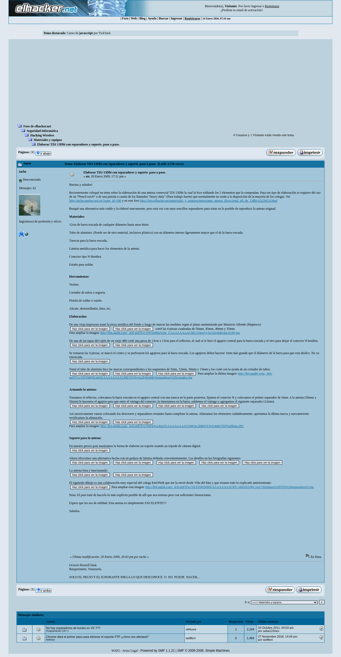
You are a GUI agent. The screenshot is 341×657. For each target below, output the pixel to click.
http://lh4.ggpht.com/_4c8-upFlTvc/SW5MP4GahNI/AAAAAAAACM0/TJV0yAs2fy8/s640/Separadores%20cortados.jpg (170, 375)
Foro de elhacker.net (37, 126)
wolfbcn (191, 638)
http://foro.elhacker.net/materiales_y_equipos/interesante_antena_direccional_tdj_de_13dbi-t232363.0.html (209, 200)
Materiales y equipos (48, 140)
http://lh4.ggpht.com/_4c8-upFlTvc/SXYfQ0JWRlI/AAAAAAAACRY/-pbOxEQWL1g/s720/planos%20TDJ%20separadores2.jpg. (229, 487)
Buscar (163, 18)
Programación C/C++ (57, 631)
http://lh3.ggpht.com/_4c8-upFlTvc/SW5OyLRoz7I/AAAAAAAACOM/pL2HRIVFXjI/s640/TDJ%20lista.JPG (172, 426)
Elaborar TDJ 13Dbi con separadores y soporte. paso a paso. (78, 144)
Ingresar (256, 6)
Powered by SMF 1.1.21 (157, 650)
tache (22, 171)
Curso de (80, 33)
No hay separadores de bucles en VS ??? (73, 628)
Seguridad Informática (42, 131)
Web (134, 18)
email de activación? (249, 10)
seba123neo (271, 630)
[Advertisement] (170, 83)
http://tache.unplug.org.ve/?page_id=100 (95, 200)
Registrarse (192, 18)
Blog (142, 18)
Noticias (50, 639)
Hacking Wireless (42, 135)
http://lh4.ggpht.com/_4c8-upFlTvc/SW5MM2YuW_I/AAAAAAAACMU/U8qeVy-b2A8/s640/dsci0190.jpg (170, 333)
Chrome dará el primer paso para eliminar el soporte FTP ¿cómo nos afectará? (97, 636)
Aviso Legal (130, 650)
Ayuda (152, 18)
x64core (191, 629)
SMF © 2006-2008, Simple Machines (203, 650)
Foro (125, 18)
